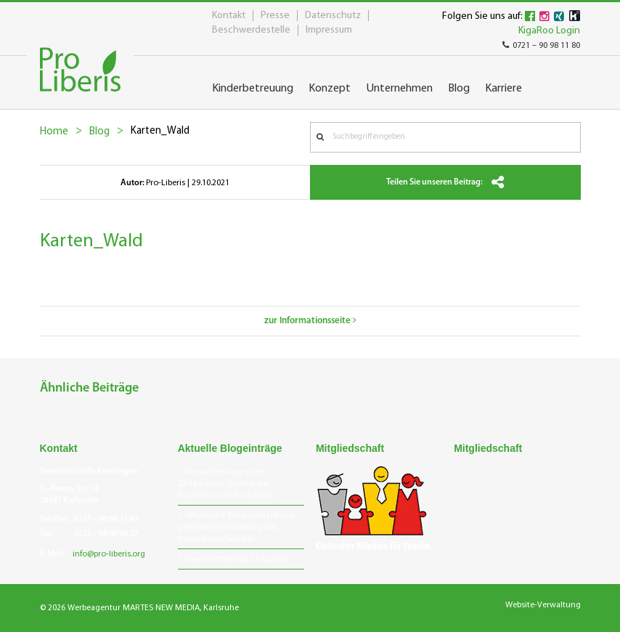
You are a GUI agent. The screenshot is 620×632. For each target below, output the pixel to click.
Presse (275, 15)
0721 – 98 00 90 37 (106, 534)
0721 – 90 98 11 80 (541, 45)
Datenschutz (333, 15)
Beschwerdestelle (251, 30)
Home (54, 131)
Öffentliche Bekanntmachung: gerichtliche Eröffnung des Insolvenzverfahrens (237, 527)
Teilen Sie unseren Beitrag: (445, 182)
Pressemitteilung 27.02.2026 (235, 559)
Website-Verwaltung (543, 605)
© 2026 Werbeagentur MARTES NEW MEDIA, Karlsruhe (139, 608)
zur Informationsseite (310, 320)
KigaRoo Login (549, 30)
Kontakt (228, 15)
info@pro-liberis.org (109, 554)
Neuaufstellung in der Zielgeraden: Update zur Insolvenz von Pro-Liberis (225, 484)
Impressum (329, 30)
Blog (99, 131)
